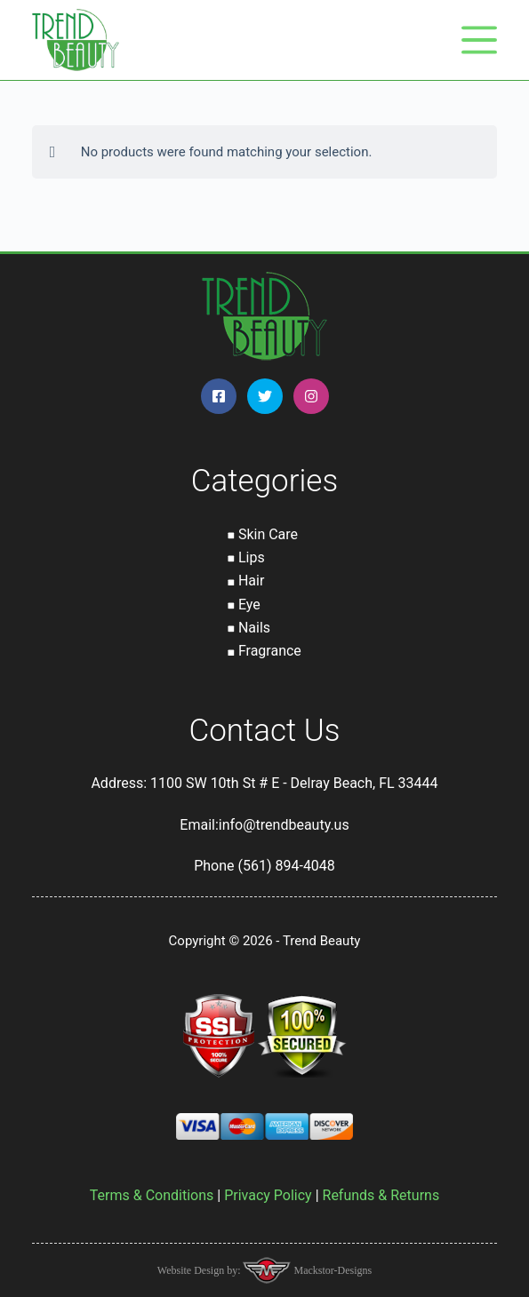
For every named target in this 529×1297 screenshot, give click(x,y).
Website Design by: (200, 1270)
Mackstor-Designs (331, 1270)
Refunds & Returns (381, 1195)
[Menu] (479, 40)
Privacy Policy (268, 1195)
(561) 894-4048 (285, 865)
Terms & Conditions (152, 1195)
